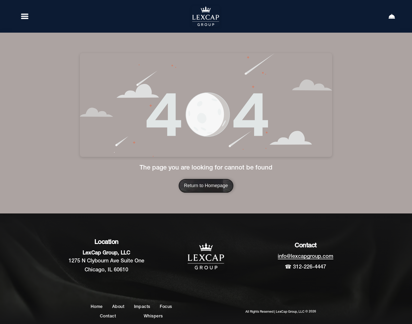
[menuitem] (97, 307)
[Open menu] (25, 16)
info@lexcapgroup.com (305, 256)
